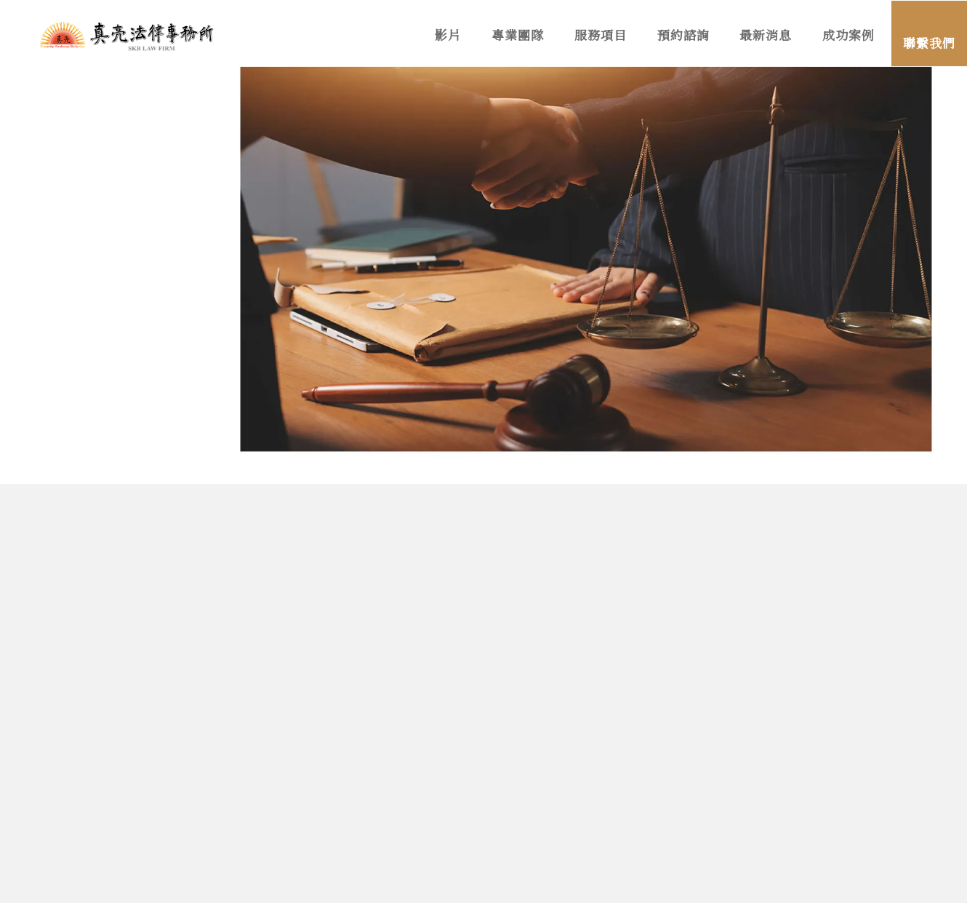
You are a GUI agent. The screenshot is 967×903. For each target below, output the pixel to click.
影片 (448, 36)
